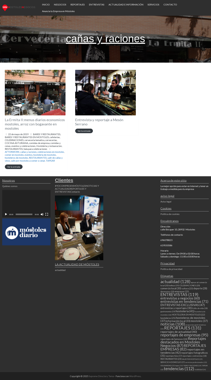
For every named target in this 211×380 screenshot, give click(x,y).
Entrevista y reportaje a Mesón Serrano (99, 122)
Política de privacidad (171, 269)
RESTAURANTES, (26, 148)
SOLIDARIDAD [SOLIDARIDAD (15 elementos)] (167, 365)
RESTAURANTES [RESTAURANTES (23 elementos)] (171, 359)
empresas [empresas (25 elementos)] (182, 291)
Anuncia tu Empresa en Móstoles (58, 11)
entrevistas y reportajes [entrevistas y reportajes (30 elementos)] (176, 308)
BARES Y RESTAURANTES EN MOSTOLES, (33, 143)
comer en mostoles (14, 154)
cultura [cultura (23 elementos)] (187, 288)
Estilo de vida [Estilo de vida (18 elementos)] (200, 308)
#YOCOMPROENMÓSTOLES (70, 185)
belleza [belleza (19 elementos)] (174, 285)
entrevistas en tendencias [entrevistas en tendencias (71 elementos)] (184, 301)
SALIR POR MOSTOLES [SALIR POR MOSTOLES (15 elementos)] (192, 359)
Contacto (75, 191)
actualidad (60, 270)
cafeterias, (33, 143)
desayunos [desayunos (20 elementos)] (167, 291)
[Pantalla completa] (46, 214)
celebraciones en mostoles (51, 151)
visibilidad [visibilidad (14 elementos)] (200, 369)
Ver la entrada (13, 167)
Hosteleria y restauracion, (33, 147)
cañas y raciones (28, 151)
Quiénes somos (9, 186)
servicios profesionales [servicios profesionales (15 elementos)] (196, 362)
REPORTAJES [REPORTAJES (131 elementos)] (182, 327)
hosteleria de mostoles (44, 154)
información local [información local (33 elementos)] (178, 321)
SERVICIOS (153, 4)
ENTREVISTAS (96, 4)
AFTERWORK (12, 151)
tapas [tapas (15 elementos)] (179, 365)
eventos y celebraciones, (33, 147)
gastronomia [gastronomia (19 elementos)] (167, 311)
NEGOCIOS (60, 4)
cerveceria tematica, (33, 144)
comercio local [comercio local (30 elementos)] (170, 288)
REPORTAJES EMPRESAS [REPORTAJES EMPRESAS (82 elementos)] (183, 347)
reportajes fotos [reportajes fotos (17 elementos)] (173, 356)
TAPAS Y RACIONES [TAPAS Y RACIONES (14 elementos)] (192, 365)
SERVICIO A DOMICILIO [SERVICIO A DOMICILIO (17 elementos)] (172, 362)
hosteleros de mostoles (16, 157)
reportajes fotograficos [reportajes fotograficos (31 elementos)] (184, 354)
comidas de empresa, (33, 146)
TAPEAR (50, 160)
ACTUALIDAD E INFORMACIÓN (126, 4)
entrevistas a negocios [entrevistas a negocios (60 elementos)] (180, 298)
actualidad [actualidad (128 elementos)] (175, 281)
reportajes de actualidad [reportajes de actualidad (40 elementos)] (178, 331)
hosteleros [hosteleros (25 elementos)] (168, 318)
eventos (29, 154)
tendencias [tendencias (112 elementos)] (179, 368)
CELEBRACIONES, (33, 144)
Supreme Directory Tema (101, 376)
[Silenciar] (42, 214)
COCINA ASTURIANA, (33, 146)
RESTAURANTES (38, 157)
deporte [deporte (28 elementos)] (200, 288)
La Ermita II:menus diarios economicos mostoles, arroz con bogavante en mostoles (35, 124)
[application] (26, 203)
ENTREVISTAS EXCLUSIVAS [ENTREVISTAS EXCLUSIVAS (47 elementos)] (182, 305)
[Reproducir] (6, 214)
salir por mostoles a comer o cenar (28, 160)
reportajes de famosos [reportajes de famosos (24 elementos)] (173, 339)
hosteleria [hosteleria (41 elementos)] (185, 311)
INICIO (46, 4)
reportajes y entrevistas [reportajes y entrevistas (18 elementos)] (194, 356)
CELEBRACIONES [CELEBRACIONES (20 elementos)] (189, 285)
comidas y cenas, (33, 146)
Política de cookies (169, 214)
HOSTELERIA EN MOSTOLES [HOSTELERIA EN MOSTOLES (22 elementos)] (188, 314)
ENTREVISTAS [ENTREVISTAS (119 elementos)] (179, 294)
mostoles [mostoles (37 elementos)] (199, 321)
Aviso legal (165, 201)
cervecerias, (33, 144)
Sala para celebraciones (35, 148)
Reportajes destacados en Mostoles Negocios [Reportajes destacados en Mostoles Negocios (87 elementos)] (183, 342)
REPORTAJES (77, 4)
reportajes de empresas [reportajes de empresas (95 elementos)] (184, 335)
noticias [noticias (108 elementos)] (172, 323)
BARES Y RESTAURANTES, (33, 141)
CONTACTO (170, 4)
